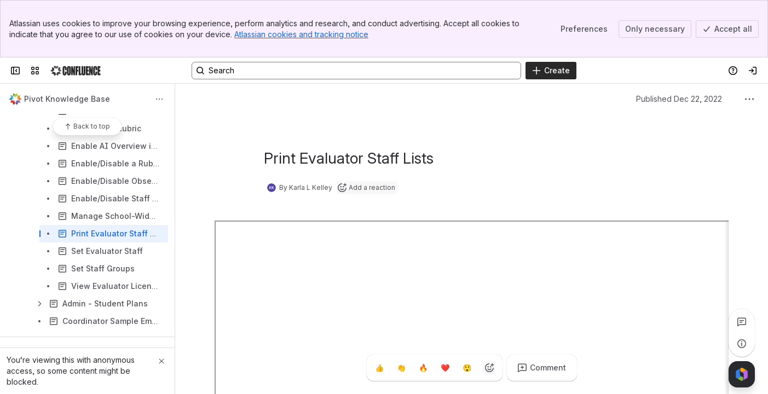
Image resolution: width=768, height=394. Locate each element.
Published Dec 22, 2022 (679, 98)
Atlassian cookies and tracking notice (301, 34)
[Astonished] (467, 367)
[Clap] (402, 367)
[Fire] (423, 367)
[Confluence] (75, 70)
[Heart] (445, 367)
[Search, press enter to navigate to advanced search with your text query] (356, 70)
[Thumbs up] (380, 367)
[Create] (551, 70)
